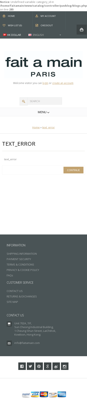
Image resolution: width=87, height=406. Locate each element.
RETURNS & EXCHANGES (22, 296)
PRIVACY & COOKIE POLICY (23, 270)
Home (11, 16)
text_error (48, 127)
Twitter (30, 366)
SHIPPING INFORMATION (22, 254)
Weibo (56, 366)
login (45, 83)
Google (47, 366)
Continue (73, 170)
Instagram (64, 366)
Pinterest (39, 366)
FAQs (10, 275)
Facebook (22, 366)
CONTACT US (15, 291)
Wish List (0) (15, 25)
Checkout (47, 25)
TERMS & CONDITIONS (20, 264)
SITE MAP (12, 302)
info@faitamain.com (27, 343)
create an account (62, 83)
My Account (48, 16)
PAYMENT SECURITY (19, 259)
